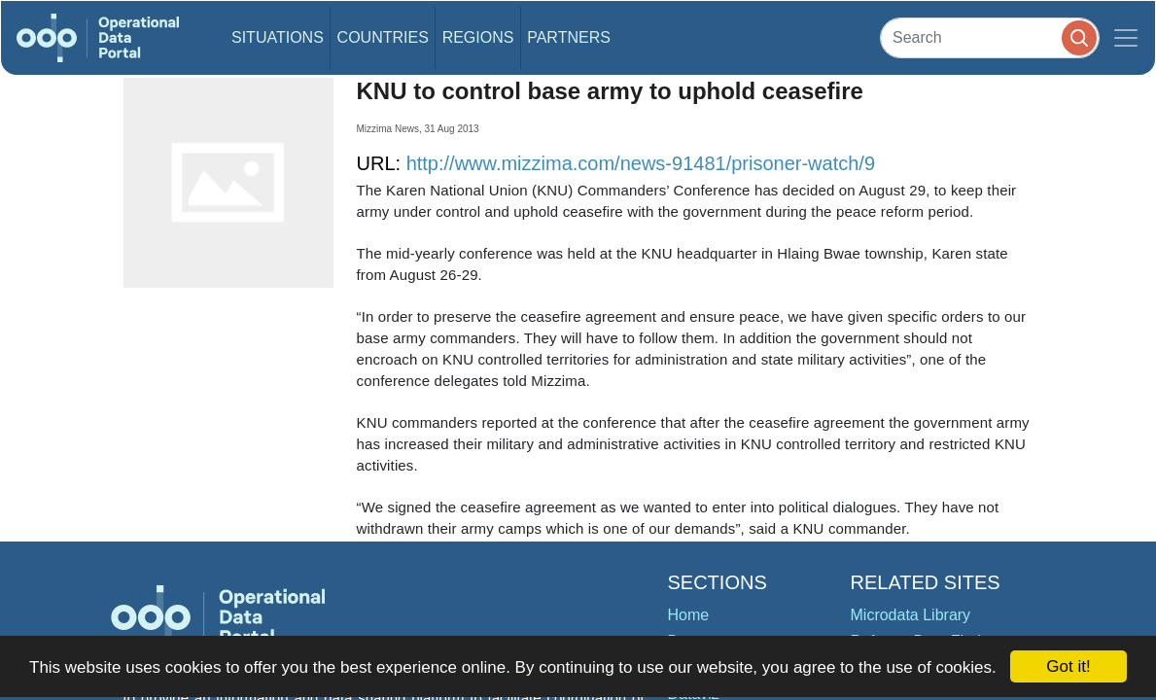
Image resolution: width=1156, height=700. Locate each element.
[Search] (990, 37)
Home (689, 615)
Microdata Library (911, 615)
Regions (478, 37)
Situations (277, 37)
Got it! (1068, 666)
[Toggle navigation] (1126, 38)
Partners (569, 37)
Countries (383, 37)
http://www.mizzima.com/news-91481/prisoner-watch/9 (640, 163)
